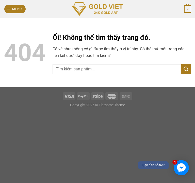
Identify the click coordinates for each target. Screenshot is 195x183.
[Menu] (15, 9)
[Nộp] (186, 69)
